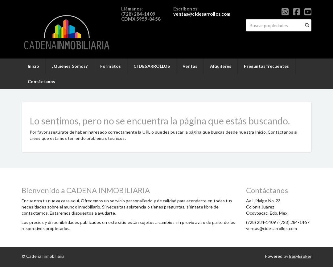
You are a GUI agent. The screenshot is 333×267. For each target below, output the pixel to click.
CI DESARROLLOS (152, 66)
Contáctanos (41, 81)
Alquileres (220, 66)
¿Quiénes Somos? (70, 66)
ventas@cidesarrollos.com (201, 14)
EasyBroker (300, 256)
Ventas (190, 66)
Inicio (33, 66)
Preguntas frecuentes (266, 66)
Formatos (110, 66)
